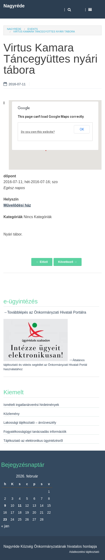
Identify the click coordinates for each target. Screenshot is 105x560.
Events (33, 29)
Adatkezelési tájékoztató (84, 552)
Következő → (67, 262)
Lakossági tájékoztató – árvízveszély (29, 422)
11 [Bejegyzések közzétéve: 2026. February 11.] (20, 505)
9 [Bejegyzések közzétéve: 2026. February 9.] (5, 505)
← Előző (42, 262)
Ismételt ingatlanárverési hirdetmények (31, 405)
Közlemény (11, 414)
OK (82, 129)
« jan (5, 526)
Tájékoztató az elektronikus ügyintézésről (33, 440)
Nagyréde (14, 5)
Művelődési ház (17, 205)
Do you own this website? (38, 132)
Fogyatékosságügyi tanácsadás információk (35, 431)
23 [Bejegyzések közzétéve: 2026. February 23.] (5, 519)
